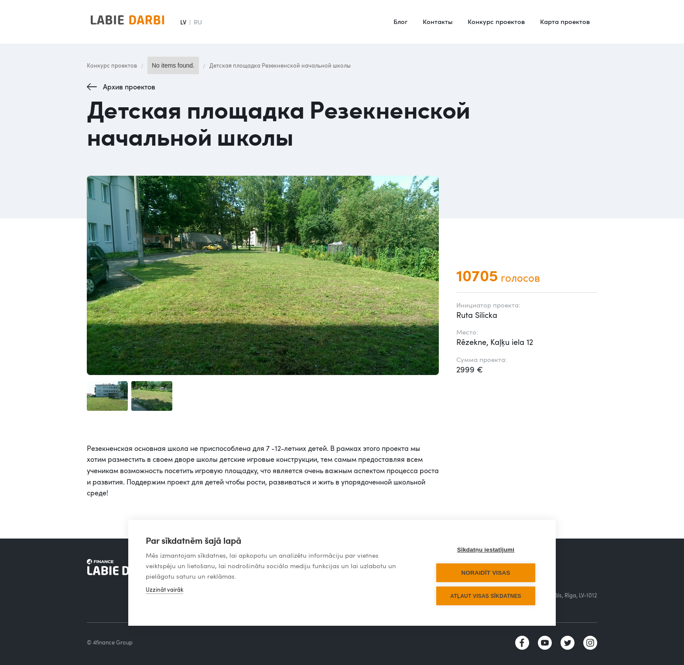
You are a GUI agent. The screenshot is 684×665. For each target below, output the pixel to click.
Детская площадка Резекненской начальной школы (280, 65)
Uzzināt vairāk (164, 589)
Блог (400, 21)
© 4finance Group (110, 642)
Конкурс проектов (496, 21)
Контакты (437, 21)
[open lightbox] (263, 275)
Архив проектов (129, 87)
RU (198, 21)
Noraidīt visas (485, 573)
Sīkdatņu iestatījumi (486, 549)
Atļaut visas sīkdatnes (485, 596)
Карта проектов (565, 21)
